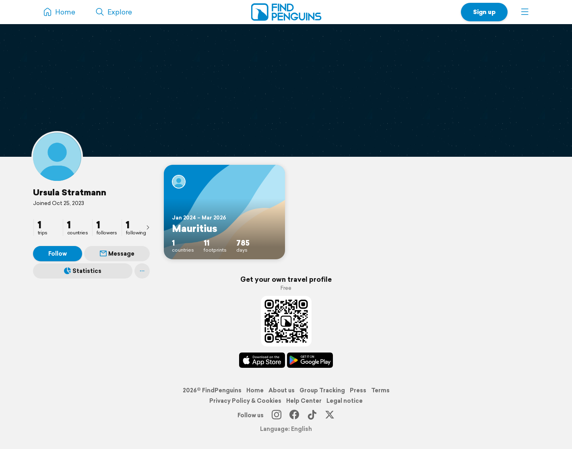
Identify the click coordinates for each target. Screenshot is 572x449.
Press (358, 390)
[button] (524, 12)
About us (281, 390)
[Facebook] (294, 415)
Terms (380, 390)
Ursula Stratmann (69, 192)
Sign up (484, 12)
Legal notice (344, 401)
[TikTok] (312, 415)
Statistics (82, 271)
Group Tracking (322, 390)
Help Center (304, 401)
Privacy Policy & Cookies (245, 401)
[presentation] (148, 227)
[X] (330, 415)
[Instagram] (276, 415)
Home (255, 390)
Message (117, 254)
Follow (57, 254)
